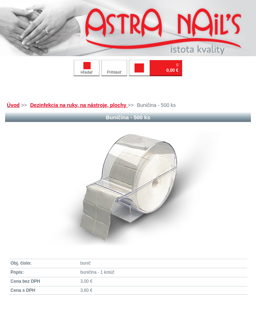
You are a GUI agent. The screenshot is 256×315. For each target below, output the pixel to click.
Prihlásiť (114, 72)
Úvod (13, 105)
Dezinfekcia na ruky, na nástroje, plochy (79, 105)
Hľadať (86, 68)
